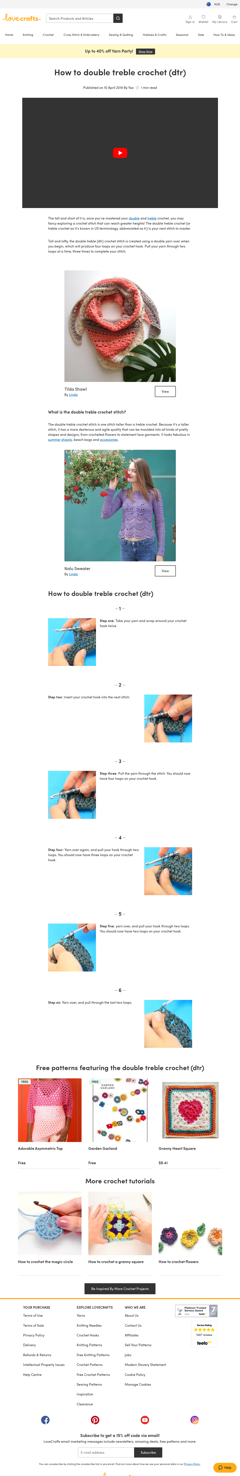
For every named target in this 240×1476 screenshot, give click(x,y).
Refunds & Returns (37, 1355)
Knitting (28, 35)
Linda (73, 394)
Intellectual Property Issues (44, 1364)
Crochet (48, 35)
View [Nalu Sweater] (165, 571)
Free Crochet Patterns (93, 1374)
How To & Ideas (224, 35)
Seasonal (182, 35)
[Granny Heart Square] (190, 1123)
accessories (109, 439)
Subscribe (148, 1452)
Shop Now (147, 51)
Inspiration (85, 1394)
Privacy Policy (33, 1335)
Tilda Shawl (75, 389)
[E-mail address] (106, 1452)
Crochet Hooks (88, 1335)
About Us (132, 1315)
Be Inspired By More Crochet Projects (120, 1288)
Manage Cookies (138, 1384)
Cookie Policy (135, 1374)
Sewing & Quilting (121, 35)
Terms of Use (33, 1315)
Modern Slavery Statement (145, 1364)
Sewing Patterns (89, 1384)
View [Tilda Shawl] (165, 391)
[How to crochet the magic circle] (50, 1234)
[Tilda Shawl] (120, 326)
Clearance (85, 1404)
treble (152, 218)
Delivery (29, 1345)
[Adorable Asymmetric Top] (50, 1123)
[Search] (118, 18)
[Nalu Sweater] (120, 505)
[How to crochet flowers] (190, 1234)
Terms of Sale (33, 1325)
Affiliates (132, 1335)
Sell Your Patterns (138, 1345)
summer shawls (60, 439)
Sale (201, 35)
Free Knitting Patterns (93, 1355)
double (134, 218)
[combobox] (80, 18)
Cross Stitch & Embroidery (81, 35)
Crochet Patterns (90, 1364)
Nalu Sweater (77, 568)
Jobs (128, 1355)
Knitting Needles (89, 1325)
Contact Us (133, 1325)
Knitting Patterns (89, 1345)
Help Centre (32, 1374)
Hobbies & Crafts (154, 35)
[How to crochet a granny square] (120, 1234)
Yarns (81, 1315)
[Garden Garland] (120, 1123)
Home (9, 35)
